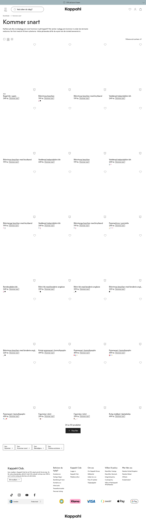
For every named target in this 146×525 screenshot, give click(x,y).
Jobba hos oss (92, 477)
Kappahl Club (74, 474)
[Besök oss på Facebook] (34, 495)
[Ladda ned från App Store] (15, 487)
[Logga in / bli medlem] (135, 9)
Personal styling (58, 491)
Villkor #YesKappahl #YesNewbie (111, 483)
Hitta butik (56, 485)
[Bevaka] (34, 89)
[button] (73, 430)
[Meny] (5, 9)
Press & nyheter (92, 480)
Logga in (73, 471)
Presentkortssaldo (58, 488)
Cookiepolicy (109, 480)
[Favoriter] (130, 9)
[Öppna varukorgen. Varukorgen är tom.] (140, 9)
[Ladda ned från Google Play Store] (31, 487)
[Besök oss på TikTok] (11, 495)
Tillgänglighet (92, 482)
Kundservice (57, 474)
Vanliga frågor (57, 477)
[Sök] (30, 9)
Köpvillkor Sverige (110, 471)
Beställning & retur (59, 480)
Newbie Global (126, 474)
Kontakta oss (57, 482)
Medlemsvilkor (74, 477)
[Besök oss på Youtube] (27, 495)
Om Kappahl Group (94, 471)
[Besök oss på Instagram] (19, 495)
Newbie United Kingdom (129, 471)
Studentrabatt (126, 480)
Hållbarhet (91, 474)
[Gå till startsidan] (73, 9)
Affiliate (124, 477)
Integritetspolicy (110, 477)
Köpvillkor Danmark (111, 474)
